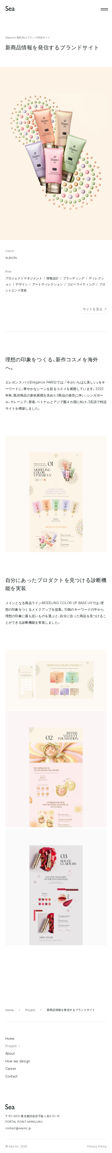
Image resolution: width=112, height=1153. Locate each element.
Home (9, 1010)
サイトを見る (93, 309)
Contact (11, 1076)
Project (30, 1010)
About (10, 1053)
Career (10, 1069)
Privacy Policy (97, 1146)
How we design (17, 1061)
